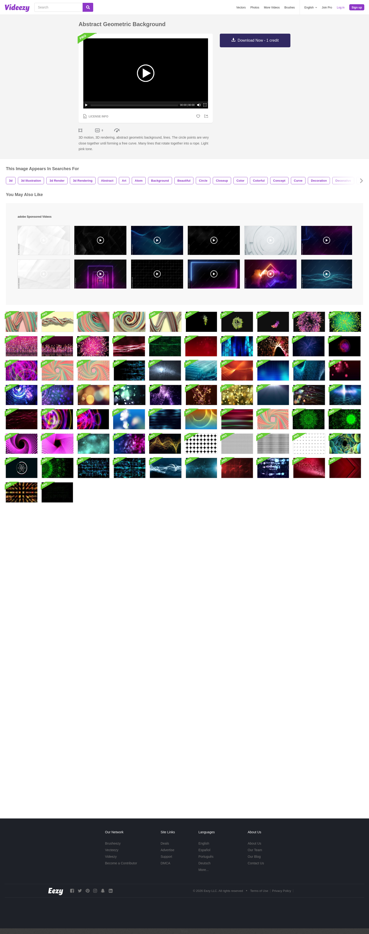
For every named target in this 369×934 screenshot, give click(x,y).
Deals (164, 843)
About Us (254, 843)
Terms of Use (259, 891)
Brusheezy (112, 843)
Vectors (241, 7)
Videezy (111, 856)
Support (166, 856)
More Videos (272, 7)
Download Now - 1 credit (258, 40)
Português (205, 856)
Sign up (357, 7)
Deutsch (204, 863)
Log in (341, 7)
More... (203, 870)
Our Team (255, 850)
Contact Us (256, 863)
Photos (254, 7)
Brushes (290, 7)
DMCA (165, 863)
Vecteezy (111, 850)
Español (204, 850)
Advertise (167, 850)
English (203, 843)
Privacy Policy (281, 891)
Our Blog (254, 856)
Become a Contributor (121, 863)
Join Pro (327, 7)
